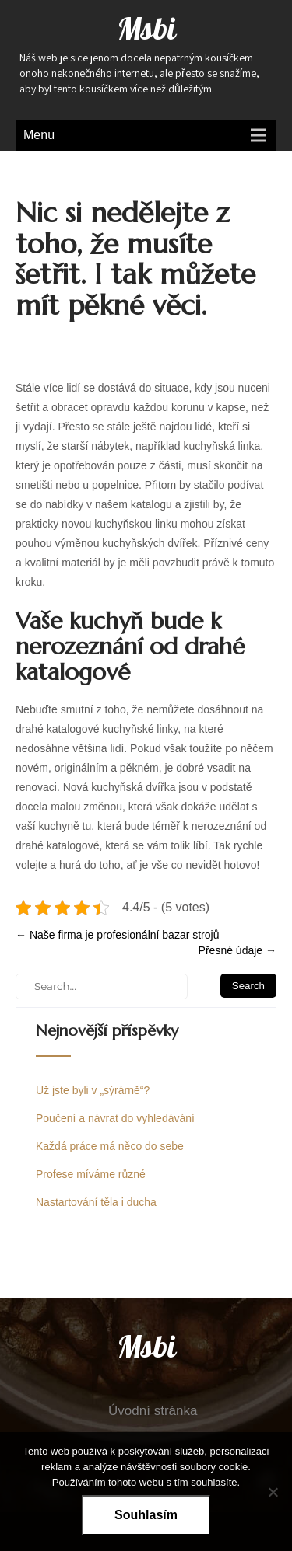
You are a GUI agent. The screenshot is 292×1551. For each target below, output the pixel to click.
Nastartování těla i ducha (96, 1202)
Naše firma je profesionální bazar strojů (117, 935)
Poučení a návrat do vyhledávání (115, 1118)
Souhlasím (146, 1514)
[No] (272, 1492)
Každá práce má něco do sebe (110, 1146)
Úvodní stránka (152, 1410)
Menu (39, 134)
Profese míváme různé (91, 1174)
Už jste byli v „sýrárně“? (93, 1090)
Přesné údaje (237, 950)
